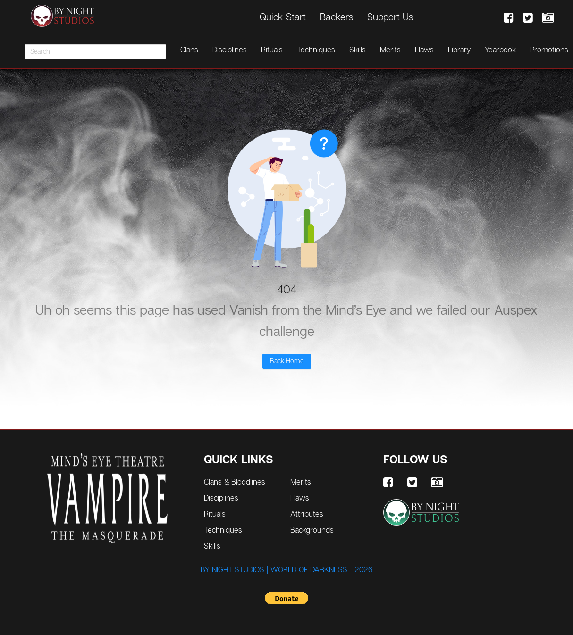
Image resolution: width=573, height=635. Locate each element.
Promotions (549, 49)
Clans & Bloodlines (243, 481)
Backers (336, 17)
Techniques (316, 49)
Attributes (306, 514)
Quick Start (283, 17)
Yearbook (500, 49)
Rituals (272, 49)
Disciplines (229, 49)
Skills (357, 49)
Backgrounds (312, 530)
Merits (390, 49)
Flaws (424, 49)
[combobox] (95, 52)
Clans (189, 49)
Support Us (390, 17)
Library (459, 49)
